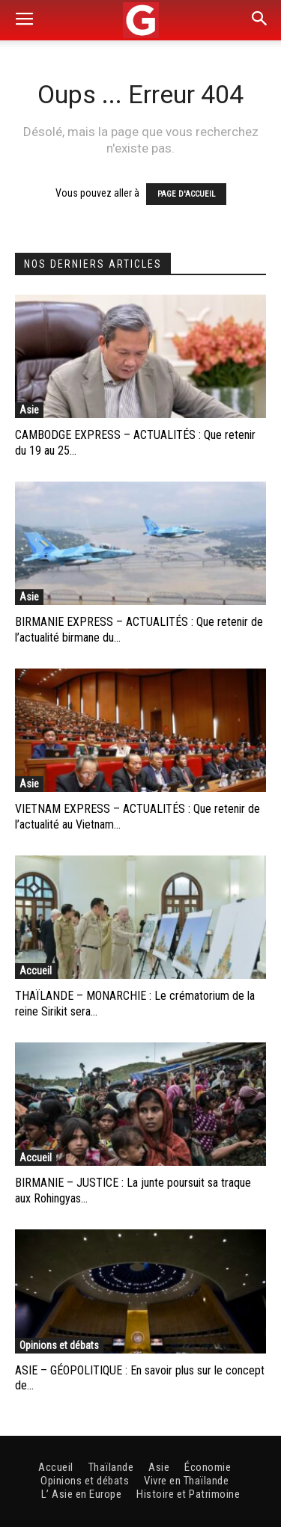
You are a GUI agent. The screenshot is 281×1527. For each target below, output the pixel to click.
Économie (207, 1467)
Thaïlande (111, 1467)
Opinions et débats (59, 1345)
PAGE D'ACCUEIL (186, 194)
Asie (29, 410)
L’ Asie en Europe (81, 1494)
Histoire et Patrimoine (188, 1494)
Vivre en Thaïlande (186, 1480)
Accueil (35, 971)
